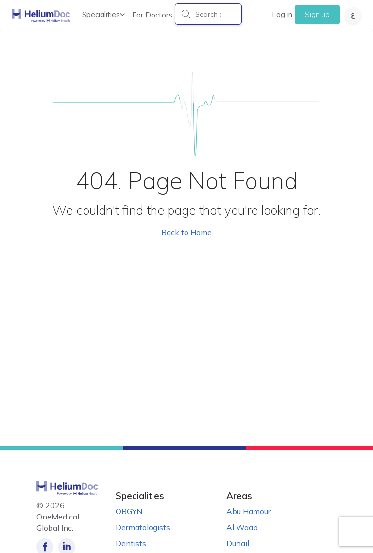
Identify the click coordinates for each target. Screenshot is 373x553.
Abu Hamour (248, 511)
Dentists (131, 543)
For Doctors (152, 14)
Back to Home (186, 232)
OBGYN (129, 511)
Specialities (103, 14)
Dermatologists (143, 527)
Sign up (317, 14)
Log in (282, 14)
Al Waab (242, 527)
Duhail (237, 543)
